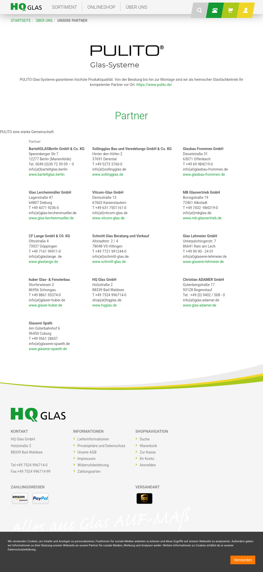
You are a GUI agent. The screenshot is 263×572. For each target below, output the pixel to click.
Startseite (21, 20)
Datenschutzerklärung (22, 549)
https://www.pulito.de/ (154, 85)
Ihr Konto (147, 459)
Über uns (136, 7)
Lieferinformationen (93, 439)
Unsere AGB (87, 452)
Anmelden (148, 465)
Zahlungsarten (89, 471)
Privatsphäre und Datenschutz (102, 446)
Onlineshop (101, 7)
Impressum (87, 459)
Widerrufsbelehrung (93, 465)
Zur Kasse (148, 452)
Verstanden (243, 560)
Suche (145, 439)
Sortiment (64, 7)
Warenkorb (148, 446)
